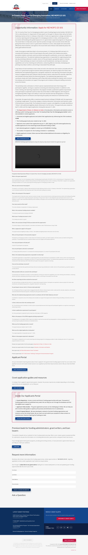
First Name (14, 470)
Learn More (16, 446)
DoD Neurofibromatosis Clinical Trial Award (29, 350)
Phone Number (15, 484)
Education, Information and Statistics (24, 17)
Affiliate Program (64, 3)
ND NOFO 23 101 (56, 17)
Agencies (57, 9)
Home (51, 9)
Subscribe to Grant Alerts (65, 518)
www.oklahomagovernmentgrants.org (68, 544)
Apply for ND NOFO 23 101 (50, 27)
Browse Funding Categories (31, 531)
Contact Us (72, 9)
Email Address (15, 479)
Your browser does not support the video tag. (37, 157)
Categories (64, 9)
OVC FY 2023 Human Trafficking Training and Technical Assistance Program (37, 353)
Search (54, 3)
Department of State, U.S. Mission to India (43, 17)
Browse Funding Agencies (18, 531)
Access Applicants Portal (23, 418)
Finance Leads (72, 3)
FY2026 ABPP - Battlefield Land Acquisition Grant (24, 521)
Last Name (14, 475)
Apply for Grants (81, 8)
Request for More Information (21, 489)
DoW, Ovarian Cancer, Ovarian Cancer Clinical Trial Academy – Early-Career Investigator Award (26, 516)
